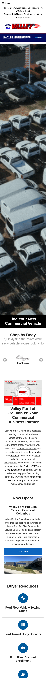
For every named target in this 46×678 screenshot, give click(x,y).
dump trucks (35, 452)
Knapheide (16, 470)
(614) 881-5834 (23, 17)
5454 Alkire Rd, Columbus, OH (26, 14)
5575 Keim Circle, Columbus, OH (25, 8)
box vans (14, 455)
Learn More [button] (23, 551)
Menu (6, 3)
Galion (27, 466)
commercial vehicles (26, 448)
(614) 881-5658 (23, 11)
